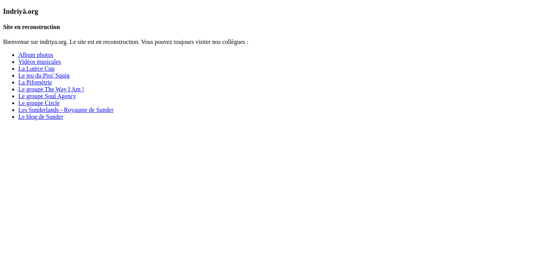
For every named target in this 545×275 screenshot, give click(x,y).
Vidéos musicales (39, 61)
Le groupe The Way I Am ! (51, 89)
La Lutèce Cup (36, 68)
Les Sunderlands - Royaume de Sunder (65, 110)
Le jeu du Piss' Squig (43, 75)
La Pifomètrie (35, 82)
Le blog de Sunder (40, 116)
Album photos (35, 55)
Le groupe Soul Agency (47, 96)
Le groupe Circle (39, 103)
